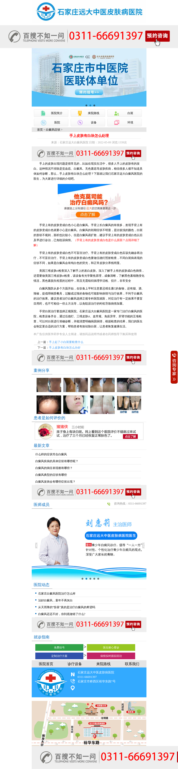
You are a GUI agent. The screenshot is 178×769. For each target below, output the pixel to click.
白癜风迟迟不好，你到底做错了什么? (61, 614)
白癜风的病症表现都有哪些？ (54, 467)
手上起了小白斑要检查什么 (66, 342)
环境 (130, 122)
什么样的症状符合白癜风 (51, 454)
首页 (40, 129)
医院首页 (46, 664)
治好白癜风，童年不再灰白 (55, 600)
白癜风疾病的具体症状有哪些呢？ (56, 461)
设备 (94, 122)
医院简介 (57, 113)
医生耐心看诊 (111, 647)
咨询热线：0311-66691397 (130, 503)
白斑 (130, 113)
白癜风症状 (53, 129)
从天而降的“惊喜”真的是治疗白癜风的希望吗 (66, 607)
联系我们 (132, 664)
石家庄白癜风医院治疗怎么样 (56, 593)
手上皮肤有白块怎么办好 (64, 347)
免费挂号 (59, 647)
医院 (57, 122)
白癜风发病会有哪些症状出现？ (55, 481)
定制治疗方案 (59, 656)
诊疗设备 (75, 664)
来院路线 (93, 113)
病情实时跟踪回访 (111, 656)
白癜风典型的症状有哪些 (51, 474)
